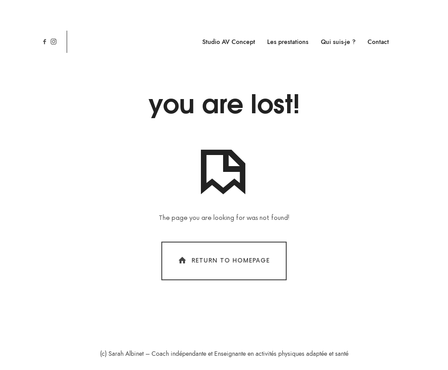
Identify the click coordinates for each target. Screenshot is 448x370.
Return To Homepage (223, 260)
